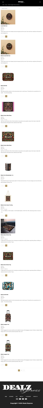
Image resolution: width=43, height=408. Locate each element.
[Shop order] (5, 8)
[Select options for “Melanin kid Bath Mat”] (6, 305)
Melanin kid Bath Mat (4, 294)
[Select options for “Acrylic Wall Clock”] (6, 37)
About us (21, 396)
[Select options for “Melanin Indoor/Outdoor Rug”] (6, 245)
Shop (6, 4)
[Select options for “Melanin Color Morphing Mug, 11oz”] (6, 186)
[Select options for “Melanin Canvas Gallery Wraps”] (6, 126)
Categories (11, 396)
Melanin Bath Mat (4, 85)
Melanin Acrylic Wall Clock (5, 55)
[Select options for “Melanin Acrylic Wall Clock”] (6, 66)
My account (28, 396)
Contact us (35, 396)
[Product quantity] (3, 37)
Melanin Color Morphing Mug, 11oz (7, 175)
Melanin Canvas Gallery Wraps (6, 115)
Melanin (2, 27)
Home (3, 4)
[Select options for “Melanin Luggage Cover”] (6, 335)
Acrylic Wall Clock (4, 25)
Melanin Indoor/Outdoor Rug (6, 234)
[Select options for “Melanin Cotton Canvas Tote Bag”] (6, 216)
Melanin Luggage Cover (5, 324)
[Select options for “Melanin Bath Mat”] (6, 96)
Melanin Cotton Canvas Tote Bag (7, 205)
